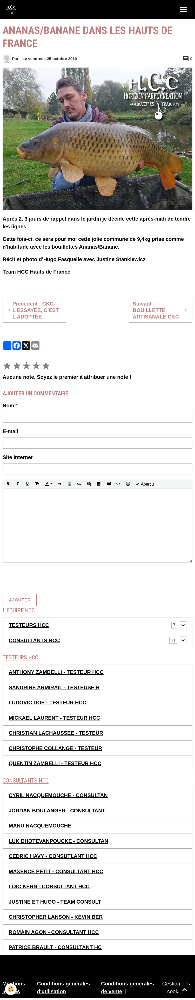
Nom (8, 405)
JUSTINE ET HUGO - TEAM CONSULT (55, 902)
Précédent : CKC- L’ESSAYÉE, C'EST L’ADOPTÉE (32, 310)
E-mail (10, 431)
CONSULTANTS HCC (34, 640)
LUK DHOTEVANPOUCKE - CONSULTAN (58, 841)
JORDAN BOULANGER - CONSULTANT (57, 810)
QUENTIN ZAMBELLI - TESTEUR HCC (55, 763)
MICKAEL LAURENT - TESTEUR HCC (54, 718)
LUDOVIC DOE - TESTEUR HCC (47, 702)
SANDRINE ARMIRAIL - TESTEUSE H (54, 687)
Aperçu (144, 484)
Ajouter (20, 600)
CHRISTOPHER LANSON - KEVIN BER (56, 917)
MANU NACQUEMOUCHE (40, 826)
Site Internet (18, 457)
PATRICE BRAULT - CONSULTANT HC (55, 947)
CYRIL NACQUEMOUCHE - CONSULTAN (58, 795)
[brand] (12, 9)
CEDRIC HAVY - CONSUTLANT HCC (53, 856)
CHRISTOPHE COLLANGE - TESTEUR (55, 748)
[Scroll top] (184, 989)
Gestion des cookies (176, 987)
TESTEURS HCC (29, 625)
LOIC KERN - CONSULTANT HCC (49, 886)
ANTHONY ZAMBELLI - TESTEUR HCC (56, 672)
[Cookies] (11, 989)
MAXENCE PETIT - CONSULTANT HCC (56, 871)
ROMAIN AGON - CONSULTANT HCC (54, 932)
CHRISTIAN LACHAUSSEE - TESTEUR (56, 733)
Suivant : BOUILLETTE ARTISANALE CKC (161, 310)
